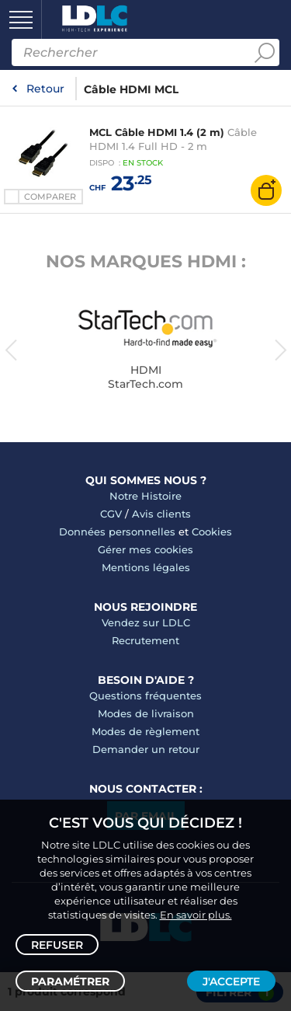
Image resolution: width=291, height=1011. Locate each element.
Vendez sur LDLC (146, 622)
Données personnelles (117, 531)
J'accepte (231, 981)
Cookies (212, 531)
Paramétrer (70, 981)
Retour (45, 89)
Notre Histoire (145, 496)
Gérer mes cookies (145, 549)
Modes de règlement (145, 731)
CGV (111, 513)
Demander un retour (145, 749)
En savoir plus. (196, 914)
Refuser (57, 945)
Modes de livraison (146, 713)
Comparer (50, 196)
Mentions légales (146, 567)
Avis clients (161, 513)
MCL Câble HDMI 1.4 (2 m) (156, 132)
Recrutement (145, 640)
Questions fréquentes (145, 695)
